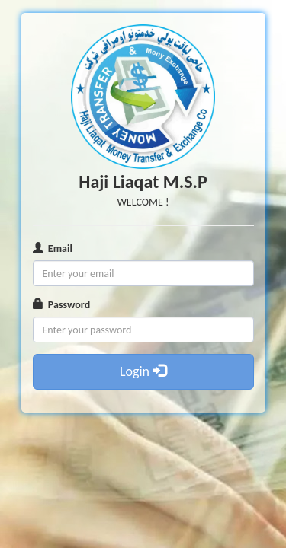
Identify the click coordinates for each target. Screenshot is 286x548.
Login (143, 371)
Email (52, 248)
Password (62, 304)
